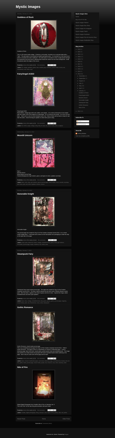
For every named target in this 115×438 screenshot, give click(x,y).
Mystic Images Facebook (83, 34)
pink (24, 184)
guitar (34, 67)
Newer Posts (21, 419)
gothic (52, 301)
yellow (65, 412)
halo (37, 67)
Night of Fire (50, 412)
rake (59, 412)
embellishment (57, 361)
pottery (56, 412)
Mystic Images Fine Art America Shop (86, 37)
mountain (66, 182)
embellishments (46, 242)
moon (57, 182)
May (80, 85)
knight (31, 244)
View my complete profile (83, 136)
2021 (79, 54)
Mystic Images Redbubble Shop (84, 40)
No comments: (41, 65)
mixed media (55, 67)
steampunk (46, 303)
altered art (30, 242)
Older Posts (66, 419)
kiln (46, 412)
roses (38, 303)
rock (25, 69)
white (65, 362)
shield (43, 244)
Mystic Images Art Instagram (84, 28)
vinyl (31, 69)
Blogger (66, 434)
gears (44, 301)
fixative (63, 361)
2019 (79, 59)
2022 (79, 51)
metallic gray (42, 67)
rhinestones (20, 69)
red (64, 67)
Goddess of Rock (25, 17)
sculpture (60, 125)
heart (24, 362)
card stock (41, 361)
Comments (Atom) (47, 423)
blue (26, 301)
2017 (79, 64)
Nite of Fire (22, 367)
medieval (36, 244)
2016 (79, 66)
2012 (79, 111)
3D (22, 67)
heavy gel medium (59, 242)
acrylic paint (24, 242)
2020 (79, 56)
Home (44, 419)
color (26, 182)
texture (38, 184)
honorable (19, 244)
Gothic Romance (25, 307)
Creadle (23, 412)
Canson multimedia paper (31, 361)
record (60, 67)
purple (42, 362)
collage (25, 67)
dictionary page (48, 361)
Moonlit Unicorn (24, 135)
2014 (79, 71)
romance (49, 362)
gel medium (34, 182)
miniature (48, 67)
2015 (79, 69)
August (81, 81)
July (80, 83)
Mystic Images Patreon (82, 22)
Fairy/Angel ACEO (25, 74)
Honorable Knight (25, 194)
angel (28, 125)
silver (28, 69)
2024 (79, 49)
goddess (30, 67)
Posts (79, 121)
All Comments (81, 124)
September (82, 78)
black (22, 182)
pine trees (19, 184)
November (82, 76)
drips (29, 182)
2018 (79, 61)
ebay (36, 125)
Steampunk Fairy (25, 254)
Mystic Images (28, 7)
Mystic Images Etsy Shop (83, 25)
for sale (43, 125)
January (81, 90)
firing (37, 412)
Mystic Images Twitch (82, 31)
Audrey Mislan (81, 133)
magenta (64, 301)
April (80, 88)
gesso (39, 182)
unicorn (43, 184)
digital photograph (30, 412)
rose (54, 362)
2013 (79, 74)
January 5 (41, 412)
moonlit (61, 182)
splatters (33, 184)
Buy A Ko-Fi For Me (81, 19)
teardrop (61, 362)
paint (56, 125)
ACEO (25, 125)
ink (46, 125)
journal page (45, 182)
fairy (39, 125)
